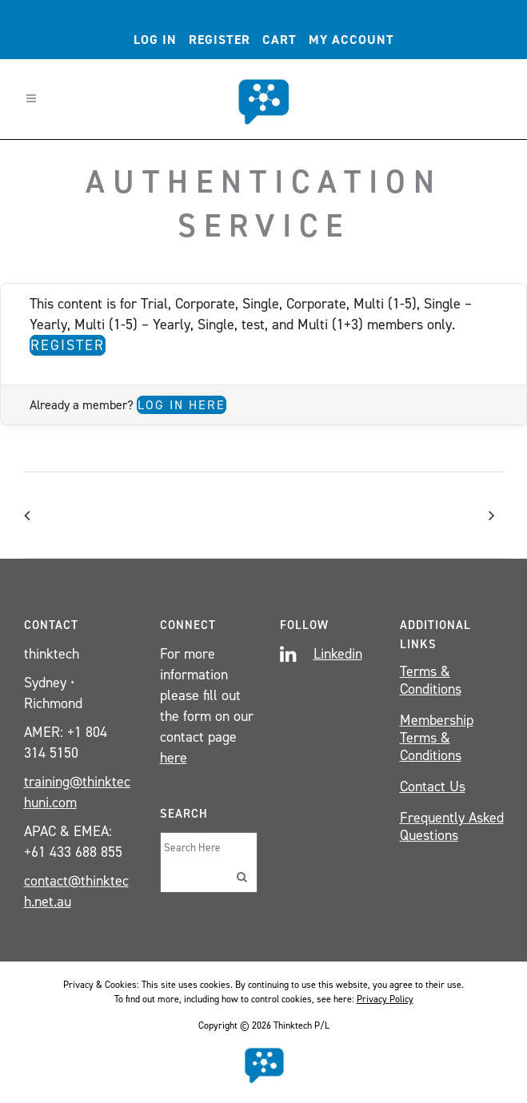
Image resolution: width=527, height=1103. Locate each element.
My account (351, 39)
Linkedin (337, 653)
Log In (155, 39)
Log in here (182, 404)
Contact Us (432, 786)
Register (219, 39)
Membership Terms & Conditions (436, 737)
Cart (279, 39)
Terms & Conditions (430, 680)
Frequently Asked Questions (452, 826)
